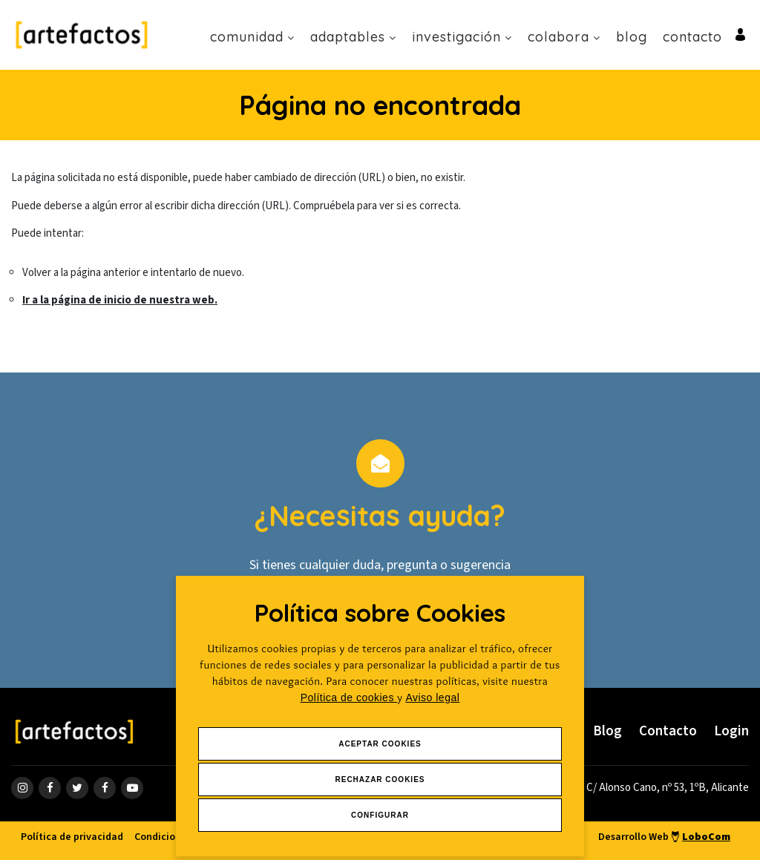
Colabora (564, 36)
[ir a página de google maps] (661, 787)
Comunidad (252, 36)
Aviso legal (432, 697)
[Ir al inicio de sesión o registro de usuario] (740, 34)
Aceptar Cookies (380, 744)
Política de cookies (349, 697)
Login (731, 731)
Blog (631, 36)
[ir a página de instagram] (22, 788)
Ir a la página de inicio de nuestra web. (119, 300)
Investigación (462, 36)
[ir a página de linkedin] (105, 788)
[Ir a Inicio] (81, 34)
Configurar (380, 815)
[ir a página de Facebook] (50, 788)
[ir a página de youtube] (132, 788)
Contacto (692, 36)
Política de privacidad (72, 837)
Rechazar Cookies (380, 779)
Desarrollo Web (664, 837)
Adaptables (353, 36)
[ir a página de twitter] (77, 788)
